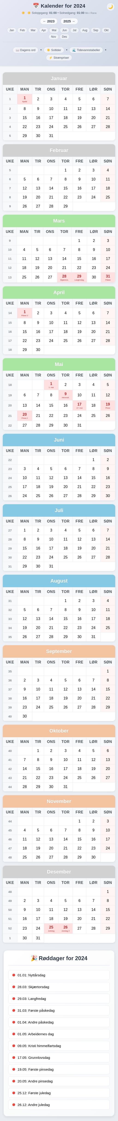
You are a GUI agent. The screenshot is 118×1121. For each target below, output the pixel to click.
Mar (33, 30)
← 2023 (48, 21)
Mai (54, 30)
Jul (74, 30)
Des (64, 36)
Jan (11, 30)
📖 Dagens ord (26, 50)
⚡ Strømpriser (59, 57)
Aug (84, 30)
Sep (95, 30)
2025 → (69, 21)
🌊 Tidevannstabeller (86, 50)
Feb (22, 30)
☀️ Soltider (54, 50)
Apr (44, 30)
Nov (53, 36)
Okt (106, 30)
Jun (64, 30)
